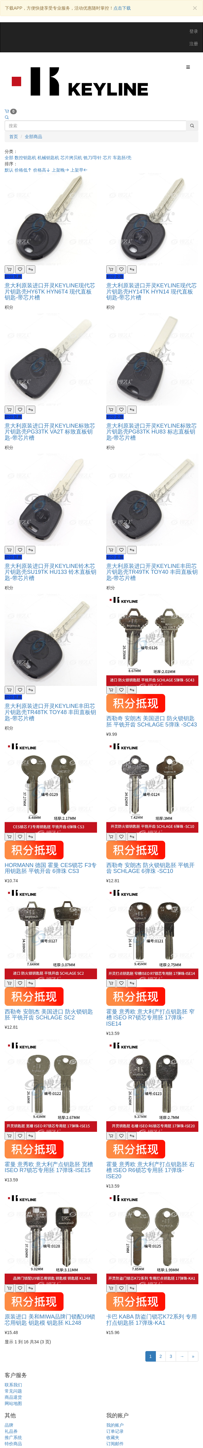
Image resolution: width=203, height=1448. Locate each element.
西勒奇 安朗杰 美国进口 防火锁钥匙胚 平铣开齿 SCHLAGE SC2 (49, 1015)
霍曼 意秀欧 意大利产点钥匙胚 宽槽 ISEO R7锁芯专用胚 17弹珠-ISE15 (49, 1167)
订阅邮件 (115, 1443)
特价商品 (13, 1443)
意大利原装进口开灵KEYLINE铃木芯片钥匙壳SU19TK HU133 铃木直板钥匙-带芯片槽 (50, 572)
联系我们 (13, 1384)
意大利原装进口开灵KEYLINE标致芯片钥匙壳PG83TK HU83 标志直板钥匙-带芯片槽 (151, 432)
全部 (9, 157)
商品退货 (13, 1397)
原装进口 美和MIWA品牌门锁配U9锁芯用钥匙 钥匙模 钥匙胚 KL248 (50, 1320)
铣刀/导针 (92, 157)
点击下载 (122, 8)
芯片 (107, 157)
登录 (193, 31)
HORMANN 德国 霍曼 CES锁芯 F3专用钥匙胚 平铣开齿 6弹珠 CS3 (51, 868)
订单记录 (115, 1431)
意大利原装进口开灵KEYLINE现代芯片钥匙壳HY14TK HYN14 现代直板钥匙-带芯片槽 (151, 291)
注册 (193, 43)
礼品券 (11, 1431)
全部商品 (33, 136)
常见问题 (13, 1391)
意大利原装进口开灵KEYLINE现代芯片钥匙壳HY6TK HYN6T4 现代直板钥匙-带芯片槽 (50, 291)
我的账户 (115, 1425)
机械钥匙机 (48, 157)
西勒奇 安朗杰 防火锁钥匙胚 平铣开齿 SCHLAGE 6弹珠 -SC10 (150, 868)
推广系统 (13, 1437)
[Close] (195, 8)
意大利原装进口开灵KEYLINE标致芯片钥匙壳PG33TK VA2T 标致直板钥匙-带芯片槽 (50, 432)
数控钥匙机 (25, 157)
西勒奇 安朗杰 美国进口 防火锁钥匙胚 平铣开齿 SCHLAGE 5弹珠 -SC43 (151, 721)
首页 (13, 136)
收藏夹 (112, 1437)
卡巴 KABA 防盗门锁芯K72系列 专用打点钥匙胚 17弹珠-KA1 (151, 1320)
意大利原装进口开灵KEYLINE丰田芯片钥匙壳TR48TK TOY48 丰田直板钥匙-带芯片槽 (50, 712)
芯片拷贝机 (71, 157)
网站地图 (13, 1403)
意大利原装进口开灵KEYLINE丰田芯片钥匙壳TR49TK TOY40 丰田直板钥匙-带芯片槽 (152, 572)
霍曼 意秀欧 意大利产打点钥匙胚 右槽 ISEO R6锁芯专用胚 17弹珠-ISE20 (150, 1170)
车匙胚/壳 (122, 157)
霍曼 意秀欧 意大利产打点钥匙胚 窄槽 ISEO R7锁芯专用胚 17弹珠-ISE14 (150, 1018)
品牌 (9, 1425)
